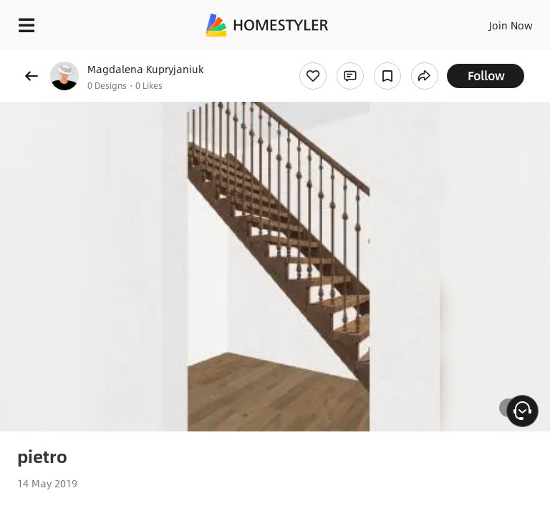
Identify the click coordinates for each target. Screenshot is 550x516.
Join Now (511, 25)
